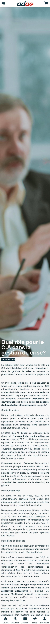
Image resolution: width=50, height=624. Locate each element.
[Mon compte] (45, 619)
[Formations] (15, 619)
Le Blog (34, 622)
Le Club (5, 622)
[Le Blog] (35, 619)
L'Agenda (25, 622)
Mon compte (44, 622)
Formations (15, 622)
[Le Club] (6, 619)
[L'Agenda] (25, 619)
